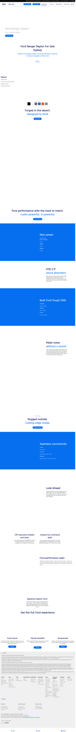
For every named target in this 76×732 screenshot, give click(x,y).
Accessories (55, 691)
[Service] (38, 731)
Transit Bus (10, 685)
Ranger (2, 679)
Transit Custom (11, 679)
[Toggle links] (5, 722)
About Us (61, 683)
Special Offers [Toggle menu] (59, 4)
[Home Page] (4, 4)
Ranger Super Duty (4, 683)
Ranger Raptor (3, 680)
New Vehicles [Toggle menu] (44, 4)
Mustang (32, 680)
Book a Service (36, 4)
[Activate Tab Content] (28, 104)
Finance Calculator (48, 691)
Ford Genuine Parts (56, 688)
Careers (61, 684)
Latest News (62, 679)
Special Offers (47, 679)
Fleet (46, 688)
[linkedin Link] (73, 1)
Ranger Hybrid (3, 681)
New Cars (47, 683)
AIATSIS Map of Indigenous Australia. (31, 717)
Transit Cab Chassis (12, 686)
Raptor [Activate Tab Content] (37, 60)
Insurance (47, 694)
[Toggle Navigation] (72, 4)
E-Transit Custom (41, 684)
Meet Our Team (62, 681)
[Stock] (12, 731)
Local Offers (47, 680)
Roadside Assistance (54, 695)
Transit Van (10, 684)
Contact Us (62, 680)
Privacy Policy (69, 679)
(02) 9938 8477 (23, 708)
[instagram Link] (72, 1)
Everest (17, 679)
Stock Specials (47, 681)
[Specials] (63, 731)
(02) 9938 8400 (6, 708)
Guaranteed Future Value (48, 696)
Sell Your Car (66, 4)
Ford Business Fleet (48, 692)
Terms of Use (69, 680)
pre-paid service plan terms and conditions (32, 671)
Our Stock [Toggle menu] (52, 4)
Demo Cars (47, 684)
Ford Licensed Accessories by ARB (56, 690)
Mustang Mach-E (19, 680)
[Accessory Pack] (9, 36)
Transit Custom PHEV (40, 682)
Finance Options (27, 4)
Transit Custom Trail (11, 681)
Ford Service (55, 681)
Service (54, 680)
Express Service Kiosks (55, 686)
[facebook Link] (70, 1)
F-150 (2, 684)
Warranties (55, 693)
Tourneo (10, 682)
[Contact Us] (33, 1)
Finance (46, 690)
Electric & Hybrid (48, 687)
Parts (54, 682)
